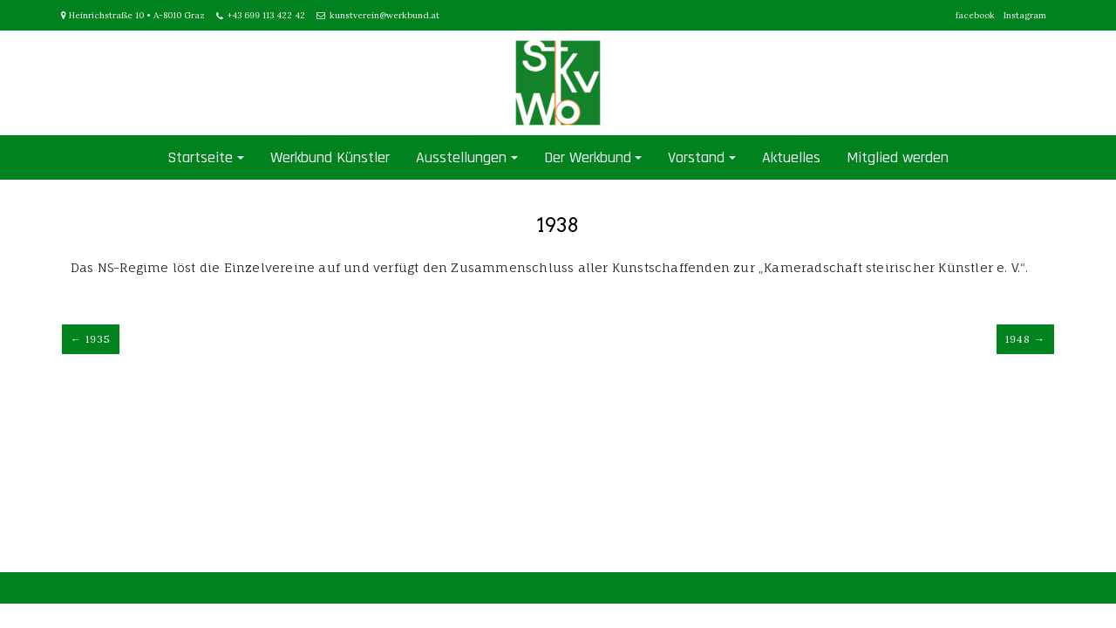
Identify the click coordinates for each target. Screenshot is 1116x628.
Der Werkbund (587, 157)
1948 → (1025, 338)
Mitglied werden (898, 157)
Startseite (200, 157)
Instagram (1025, 15)
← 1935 (91, 338)
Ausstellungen (461, 157)
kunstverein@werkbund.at (384, 15)
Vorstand (696, 157)
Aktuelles (791, 157)
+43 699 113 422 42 (266, 15)
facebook (975, 15)
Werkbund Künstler (330, 157)
